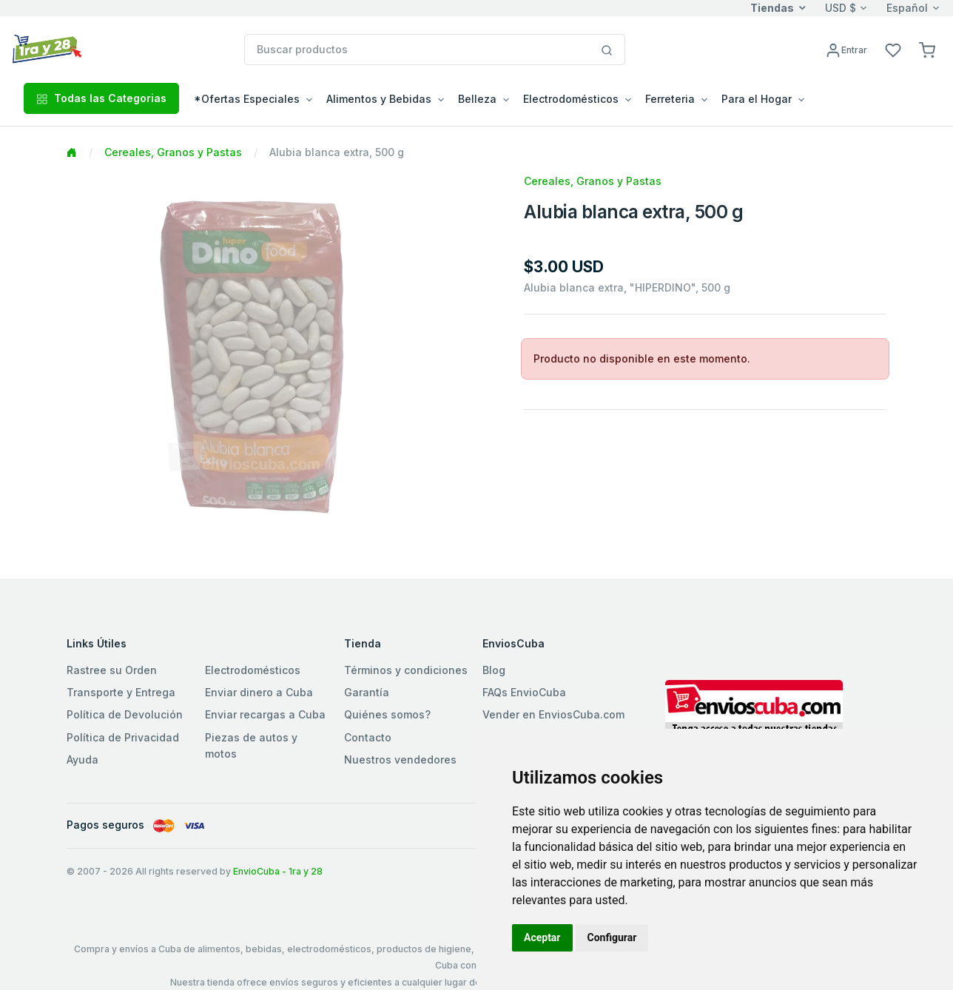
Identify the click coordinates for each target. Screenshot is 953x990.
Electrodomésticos (252, 670)
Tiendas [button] (772, 7)
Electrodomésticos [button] (571, 98)
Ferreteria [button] (670, 98)
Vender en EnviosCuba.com (553, 714)
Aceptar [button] (542, 937)
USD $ (840, 7)
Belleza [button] (477, 98)
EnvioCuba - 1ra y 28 (278, 871)
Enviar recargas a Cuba (265, 714)
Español (907, 7)
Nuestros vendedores (400, 759)
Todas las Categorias (101, 98)
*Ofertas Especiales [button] (247, 98)
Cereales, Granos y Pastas (173, 152)
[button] (927, 49)
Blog (493, 670)
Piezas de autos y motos (251, 745)
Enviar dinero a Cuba (259, 692)
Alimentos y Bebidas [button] (378, 98)
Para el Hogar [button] (756, 98)
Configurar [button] (612, 937)
